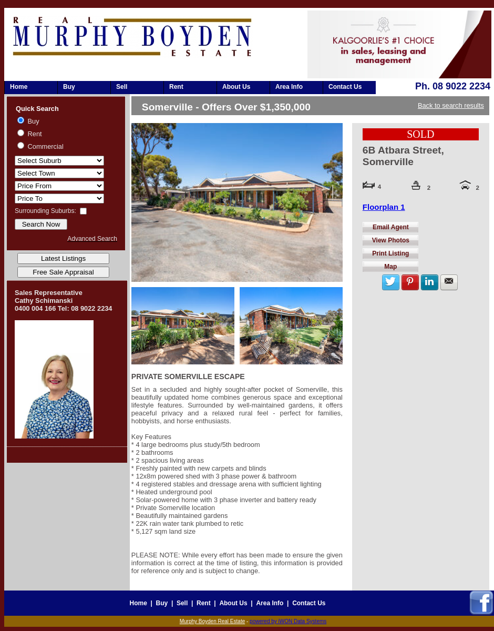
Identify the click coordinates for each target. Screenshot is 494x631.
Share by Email (449, 282)
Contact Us (345, 86)
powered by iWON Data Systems (288, 621)
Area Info (289, 86)
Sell (121, 86)
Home (18, 86)
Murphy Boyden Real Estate (212, 621)
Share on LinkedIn (429, 282)
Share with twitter (390, 282)
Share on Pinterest (410, 282)
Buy (69, 86)
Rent (176, 86)
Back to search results (451, 105)
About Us (236, 86)
